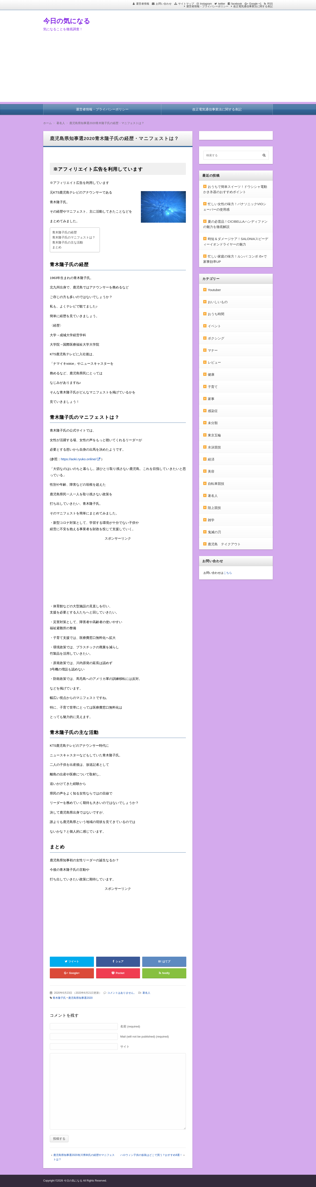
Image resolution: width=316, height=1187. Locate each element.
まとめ (56, 247)
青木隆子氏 (59, 997)
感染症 (213, 411)
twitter (221, 3)
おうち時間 (216, 314)
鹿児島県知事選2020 (80, 997)
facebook (236, 3)
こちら (227, 572)
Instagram (206, 3)
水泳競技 (214, 447)
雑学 (211, 520)
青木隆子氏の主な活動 (67, 242)
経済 (211, 459)
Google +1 (255, 3)
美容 (211, 471)
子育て (213, 387)
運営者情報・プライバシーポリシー (207, 6)
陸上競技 (214, 508)
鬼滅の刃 (214, 532)
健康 (211, 374)
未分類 (213, 423)
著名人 (146, 992)
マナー (213, 350)
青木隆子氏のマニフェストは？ (73, 237)
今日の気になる (66, 21)
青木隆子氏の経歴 (64, 232)
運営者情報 (142, 3)
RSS (270, 3)
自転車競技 (216, 483)
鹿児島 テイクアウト (224, 544)
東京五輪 (214, 435)
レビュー (214, 362)
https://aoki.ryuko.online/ (78, 459)
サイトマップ (186, 3)
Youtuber (214, 290)
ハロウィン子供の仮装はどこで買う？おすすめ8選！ (151, 1155)
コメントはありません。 (121, 992)
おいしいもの (218, 302)
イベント (214, 326)
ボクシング (216, 338)
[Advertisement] (158, 71)
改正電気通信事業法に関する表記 (253, 6)
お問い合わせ (164, 3)
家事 (211, 399)
